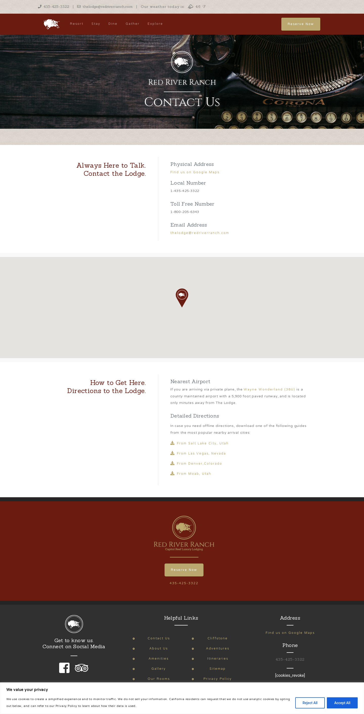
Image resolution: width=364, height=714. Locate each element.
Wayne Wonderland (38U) (269, 389)
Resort (76, 24)
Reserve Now (301, 24)
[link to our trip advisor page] (81, 671)
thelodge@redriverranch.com (105, 6)
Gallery (158, 669)
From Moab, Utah (190, 474)
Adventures (217, 648)
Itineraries (217, 659)
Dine (113, 24)
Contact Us (159, 638)
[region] (182, 698)
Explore (155, 24)
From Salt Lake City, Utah (199, 444)
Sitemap (218, 669)
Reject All (310, 703)
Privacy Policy (217, 679)
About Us (158, 648)
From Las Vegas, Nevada (198, 454)
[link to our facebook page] (65, 671)
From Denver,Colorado (196, 464)
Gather (133, 24)
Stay (96, 24)
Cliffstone (218, 638)
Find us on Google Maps (194, 172)
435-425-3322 (53, 6)
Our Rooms (159, 679)
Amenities (159, 659)
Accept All (342, 703)
